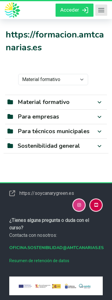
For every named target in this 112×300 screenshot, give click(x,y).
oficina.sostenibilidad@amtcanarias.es (56, 248)
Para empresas (38, 117)
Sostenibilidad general (49, 146)
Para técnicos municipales (54, 131)
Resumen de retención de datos (39, 260)
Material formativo (44, 102)
